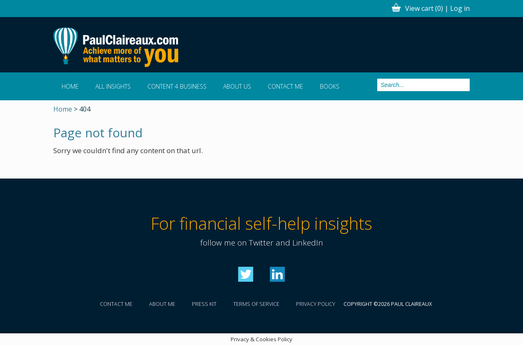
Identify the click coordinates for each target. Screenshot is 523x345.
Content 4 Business (177, 86)
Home (70, 86)
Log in (460, 8)
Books (329, 86)
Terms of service (256, 304)
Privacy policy (315, 304)
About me (162, 304)
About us (237, 86)
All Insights (113, 86)
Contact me (285, 86)
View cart (424, 8)
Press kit (204, 304)
